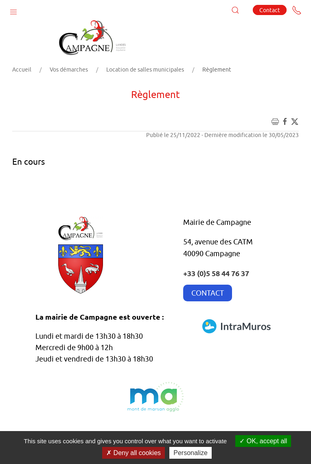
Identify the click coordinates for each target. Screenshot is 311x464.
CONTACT (207, 293)
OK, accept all (263, 441)
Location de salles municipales (145, 69)
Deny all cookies (133, 452)
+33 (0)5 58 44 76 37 (216, 273)
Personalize (190, 452)
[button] (13, 10)
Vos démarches (69, 69)
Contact (269, 10)
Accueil (21, 69)
